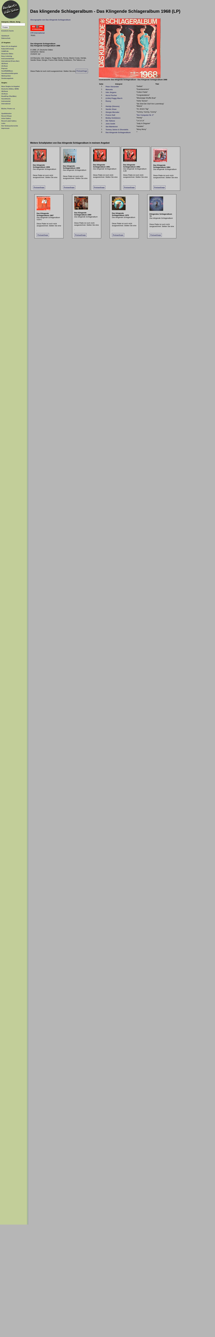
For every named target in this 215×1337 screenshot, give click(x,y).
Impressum (5, 128)
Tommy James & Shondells (117, 130)
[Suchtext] (13, 24)
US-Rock (4, 66)
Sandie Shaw (111, 109)
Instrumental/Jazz (7, 58)
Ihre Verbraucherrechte (9, 126)
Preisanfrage (81, 71)
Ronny (108, 101)
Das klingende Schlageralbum (118, 132)
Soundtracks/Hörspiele (9, 73)
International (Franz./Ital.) (10, 61)
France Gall (110, 115)
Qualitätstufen (6, 113)
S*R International (37, 33)
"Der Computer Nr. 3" (145, 115)
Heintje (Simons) (112, 106)
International (5, 103)
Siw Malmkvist (112, 127)
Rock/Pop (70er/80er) (8, 96)
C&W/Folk (5, 51)
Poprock (4, 68)
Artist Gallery (6, 118)
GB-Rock (4, 63)
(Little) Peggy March (114, 98)
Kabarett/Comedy (7, 49)
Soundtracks (6, 99)
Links (3, 123)
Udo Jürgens (111, 92)
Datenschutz (5, 38)
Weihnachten (6, 76)
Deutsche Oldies (7, 53)
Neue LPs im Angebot (9, 46)
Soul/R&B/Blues (7, 71)
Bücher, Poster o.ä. (8, 108)
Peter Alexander (112, 87)
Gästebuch (5, 36)
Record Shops (6, 116)
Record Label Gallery (8, 121)
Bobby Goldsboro (113, 118)
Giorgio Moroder (112, 112)
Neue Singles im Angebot (10, 86)
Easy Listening (6, 56)
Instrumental (5, 101)
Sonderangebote (7, 78)
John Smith (110, 124)
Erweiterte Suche (7, 31)
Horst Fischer (111, 95)
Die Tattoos (110, 121)
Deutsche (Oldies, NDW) (10, 89)
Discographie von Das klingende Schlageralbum (50, 20)
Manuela (109, 89)
